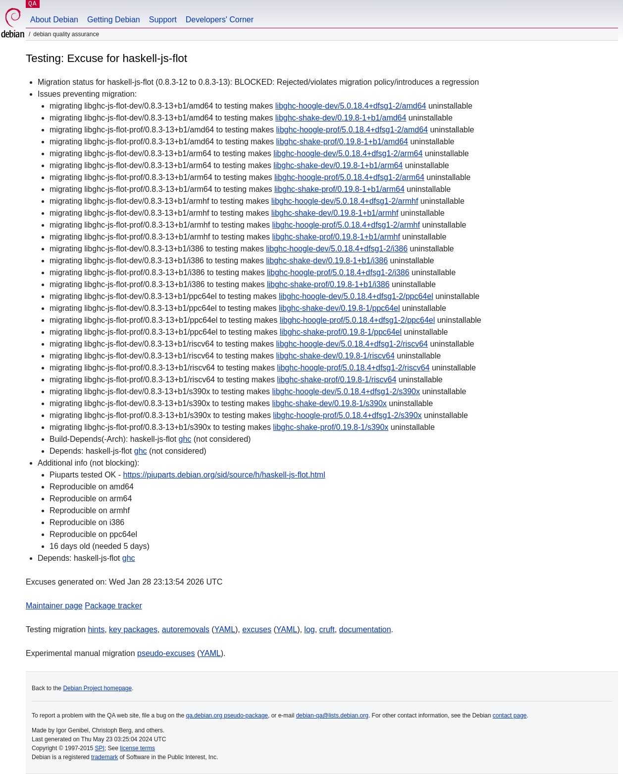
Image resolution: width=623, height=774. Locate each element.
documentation (365, 629)
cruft (327, 629)
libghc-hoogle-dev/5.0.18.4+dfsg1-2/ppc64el (356, 296)
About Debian (54, 19)
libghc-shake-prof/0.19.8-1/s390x (330, 427)
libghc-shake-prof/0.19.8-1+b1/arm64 (339, 189)
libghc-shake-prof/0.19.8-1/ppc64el (341, 332)
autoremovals (185, 629)
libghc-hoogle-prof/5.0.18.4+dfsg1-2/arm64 (349, 177)
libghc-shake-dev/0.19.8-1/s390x (329, 403)
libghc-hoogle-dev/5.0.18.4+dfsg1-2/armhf (344, 201)
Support (163, 19)
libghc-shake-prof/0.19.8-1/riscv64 (336, 379)
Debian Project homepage (97, 688)
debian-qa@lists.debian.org (332, 715)
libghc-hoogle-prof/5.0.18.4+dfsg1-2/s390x (347, 415)
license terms (137, 748)
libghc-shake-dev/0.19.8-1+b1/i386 (327, 260)
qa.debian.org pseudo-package (227, 715)
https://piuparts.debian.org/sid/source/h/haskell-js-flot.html (224, 475)
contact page (510, 715)
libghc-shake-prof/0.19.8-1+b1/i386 (328, 284)
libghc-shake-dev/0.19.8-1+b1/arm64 (338, 165)
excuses (256, 629)
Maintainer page (54, 605)
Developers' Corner (220, 19)
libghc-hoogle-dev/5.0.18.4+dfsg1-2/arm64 (347, 153)
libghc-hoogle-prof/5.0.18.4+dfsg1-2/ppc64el (357, 320)
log (309, 629)
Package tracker (113, 605)
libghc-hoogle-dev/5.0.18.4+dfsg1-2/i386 (337, 248)
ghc (185, 439)
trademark (104, 757)
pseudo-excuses (166, 653)
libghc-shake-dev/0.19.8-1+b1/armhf (335, 213)
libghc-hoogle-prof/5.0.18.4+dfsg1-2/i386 (338, 272)
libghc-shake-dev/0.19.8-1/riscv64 (335, 356)
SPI (99, 748)
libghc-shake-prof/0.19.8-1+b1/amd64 (342, 141)
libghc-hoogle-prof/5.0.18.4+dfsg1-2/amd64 (352, 129)
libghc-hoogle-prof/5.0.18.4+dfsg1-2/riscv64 (353, 367)
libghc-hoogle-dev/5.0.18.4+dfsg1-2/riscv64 (352, 344)
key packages (133, 629)
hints (96, 629)
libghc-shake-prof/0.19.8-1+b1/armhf (336, 237)
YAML (224, 629)
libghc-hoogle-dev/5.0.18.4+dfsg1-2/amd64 (350, 106)
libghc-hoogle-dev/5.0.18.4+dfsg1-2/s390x (346, 391)
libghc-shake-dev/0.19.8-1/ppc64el (339, 308)
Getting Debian (113, 19)
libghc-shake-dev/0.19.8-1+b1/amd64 (341, 118)
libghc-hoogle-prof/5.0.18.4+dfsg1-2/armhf (346, 225)
